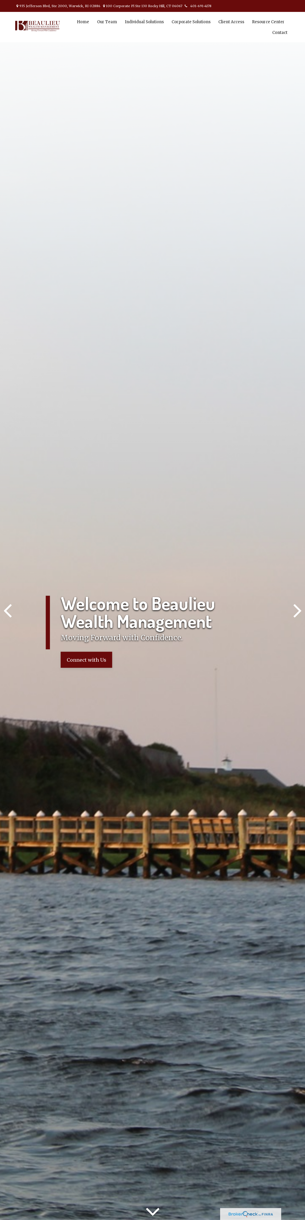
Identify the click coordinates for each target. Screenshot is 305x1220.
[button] (83, 21)
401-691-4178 (197, 6)
